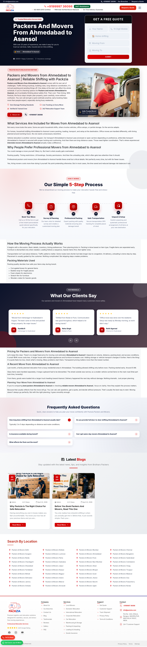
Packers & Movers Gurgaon (20, 554)
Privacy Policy (103, 616)
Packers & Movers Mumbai (87, 550)
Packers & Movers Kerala (120, 586)
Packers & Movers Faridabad (20, 570)
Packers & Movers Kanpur (53, 570)
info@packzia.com (10, 2)
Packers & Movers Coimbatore (122, 562)
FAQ (43, 630)
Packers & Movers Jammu (20, 582)
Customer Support (104, 609)
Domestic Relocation (71, 609)
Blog (43, 616)
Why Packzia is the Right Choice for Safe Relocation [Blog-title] (28, 508)
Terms (131, 644)
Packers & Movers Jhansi (86, 578)
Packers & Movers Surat (86, 574)
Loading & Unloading (71, 630)
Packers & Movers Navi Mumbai (89, 562)
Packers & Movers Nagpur (53, 574)
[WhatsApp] (13, 642)
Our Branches (123, 1)
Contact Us (46, 613)
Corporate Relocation (71, 616)
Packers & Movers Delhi (19, 550)
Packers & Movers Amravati (54, 586)
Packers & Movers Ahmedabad (88, 554)
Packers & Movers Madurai (121, 574)
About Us (45, 606)
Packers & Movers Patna (53, 558)
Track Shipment (103, 613)
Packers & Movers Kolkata (53, 550)
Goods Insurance (70, 633)
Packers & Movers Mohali (19, 574)
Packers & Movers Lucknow (54, 554)
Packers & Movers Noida (19, 558)
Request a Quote (138, 1)
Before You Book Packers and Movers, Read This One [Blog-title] (69, 508)
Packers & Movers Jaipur (53, 566)
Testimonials (46, 619)
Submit (108, 57)
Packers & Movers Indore (53, 578)
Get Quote (101, 606)
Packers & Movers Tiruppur (121, 570)
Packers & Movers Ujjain (86, 586)
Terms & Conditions (105, 619)
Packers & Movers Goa (119, 578)
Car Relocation (69, 619)
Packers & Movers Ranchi (86, 582)
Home (18, 52)
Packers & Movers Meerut (53, 582)
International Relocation (72, 613)
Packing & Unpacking (71, 626)
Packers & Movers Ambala (20, 586)
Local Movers (69, 606)
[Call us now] (58, 6)
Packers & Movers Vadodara (54, 562)
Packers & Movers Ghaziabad (21, 566)
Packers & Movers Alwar (86, 566)
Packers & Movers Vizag (120, 566)
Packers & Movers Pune (86, 558)
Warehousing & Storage (72, 623)
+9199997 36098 (108, 2)
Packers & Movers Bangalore (122, 554)
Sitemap (137, 644)
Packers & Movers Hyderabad (122, 558)
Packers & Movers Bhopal (87, 570)
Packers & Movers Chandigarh (21, 562)
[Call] (9, 637)
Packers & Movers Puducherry (122, 582)
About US (15, 115)
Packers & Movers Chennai (121, 550)
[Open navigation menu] (139, 8)
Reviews (45, 623)
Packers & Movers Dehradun (20, 578)
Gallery (44, 626)
